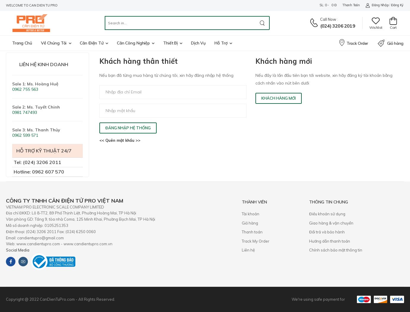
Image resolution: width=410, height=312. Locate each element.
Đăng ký (397, 5)
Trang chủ (22, 43)
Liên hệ (248, 250)
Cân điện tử (92, 43)
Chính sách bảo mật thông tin (335, 250)
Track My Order (255, 241)
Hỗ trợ (220, 43)
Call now (328, 19)
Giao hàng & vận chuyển (331, 223)
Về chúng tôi (54, 43)
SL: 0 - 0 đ (328, 5)
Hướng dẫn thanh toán (329, 241)
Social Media (17, 250)
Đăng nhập (376, 5)
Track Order (353, 42)
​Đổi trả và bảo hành (327, 232)
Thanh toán (351, 5)
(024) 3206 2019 (337, 26)
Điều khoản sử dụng (327, 213)
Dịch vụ (198, 43)
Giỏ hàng (390, 43)
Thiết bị (170, 43)
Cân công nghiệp (133, 43)
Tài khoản (250, 213)
